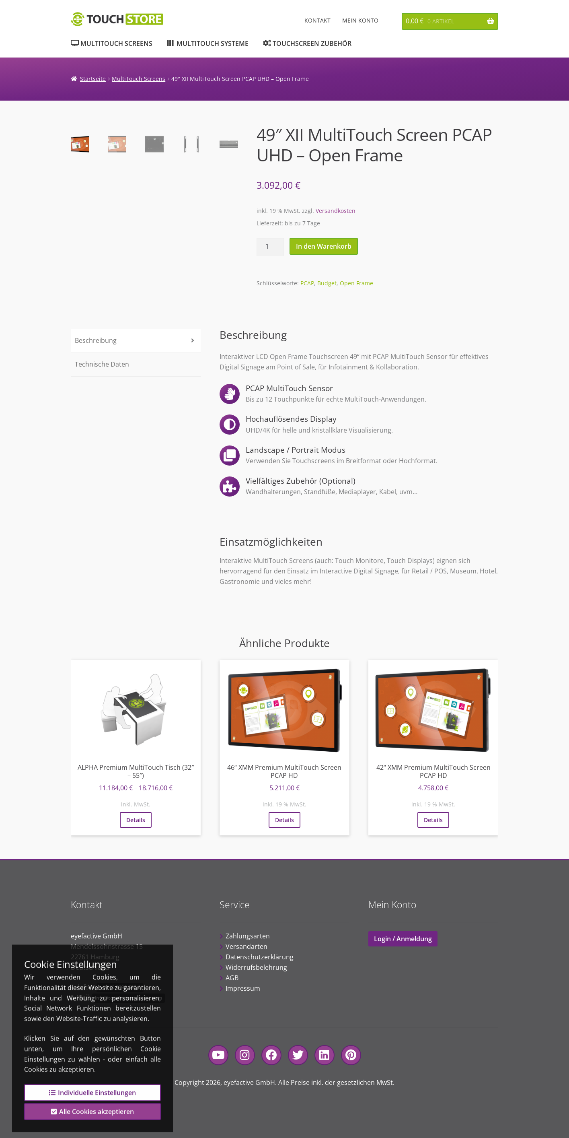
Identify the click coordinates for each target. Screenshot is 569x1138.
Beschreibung (96, 340)
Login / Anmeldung (403, 938)
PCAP (307, 283)
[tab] (136, 341)
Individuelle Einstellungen (92, 1103)
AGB (232, 977)
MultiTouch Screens (116, 43)
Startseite (93, 78)
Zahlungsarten (248, 936)
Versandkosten (335, 210)
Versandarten (246, 946)
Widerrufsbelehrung (256, 967)
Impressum (243, 988)
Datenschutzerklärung (260, 956)
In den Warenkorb (323, 246)
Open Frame (356, 283)
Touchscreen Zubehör (312, 43)
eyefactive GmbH (249, 1082)
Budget (327, 283)
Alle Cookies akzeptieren (92, 1122)
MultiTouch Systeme (213, 43)
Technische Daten (102, 364)
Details (135, 820)
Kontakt (317, 20)
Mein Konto (360, 20)
